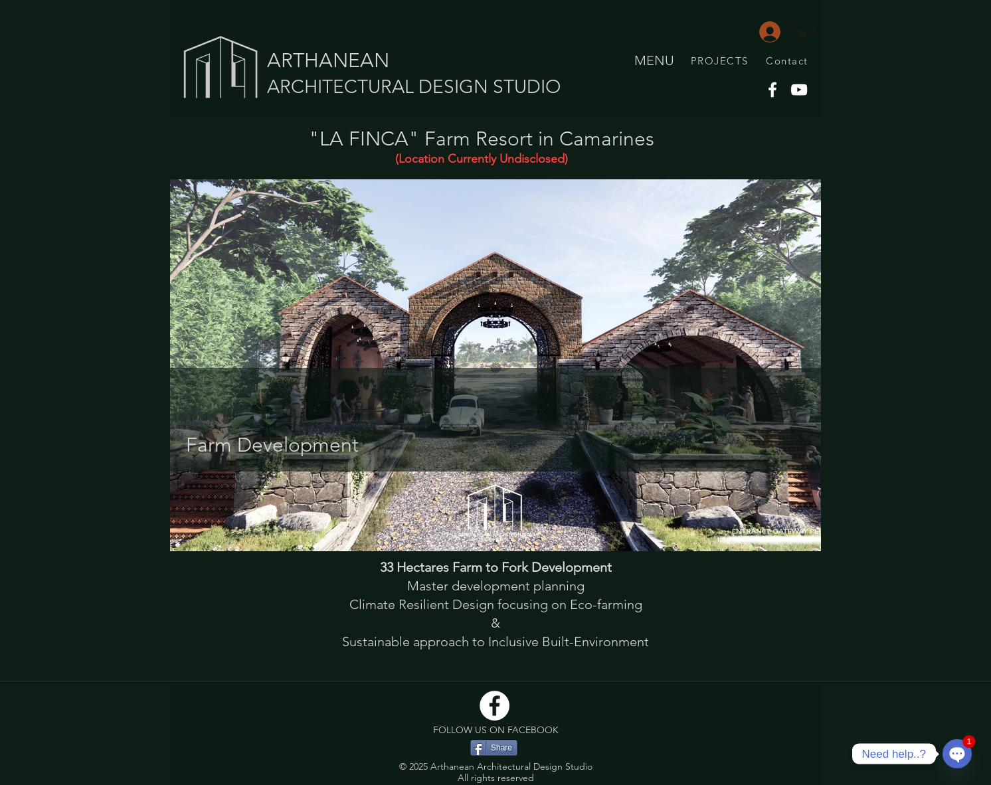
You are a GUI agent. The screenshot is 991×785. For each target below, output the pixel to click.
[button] (495, 365)
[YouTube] (799, 90)
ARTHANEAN (328, 60)
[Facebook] (772, 90)
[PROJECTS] (721, 60)
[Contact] (788, 60)
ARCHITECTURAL (342, 87)
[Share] (493, 748)
